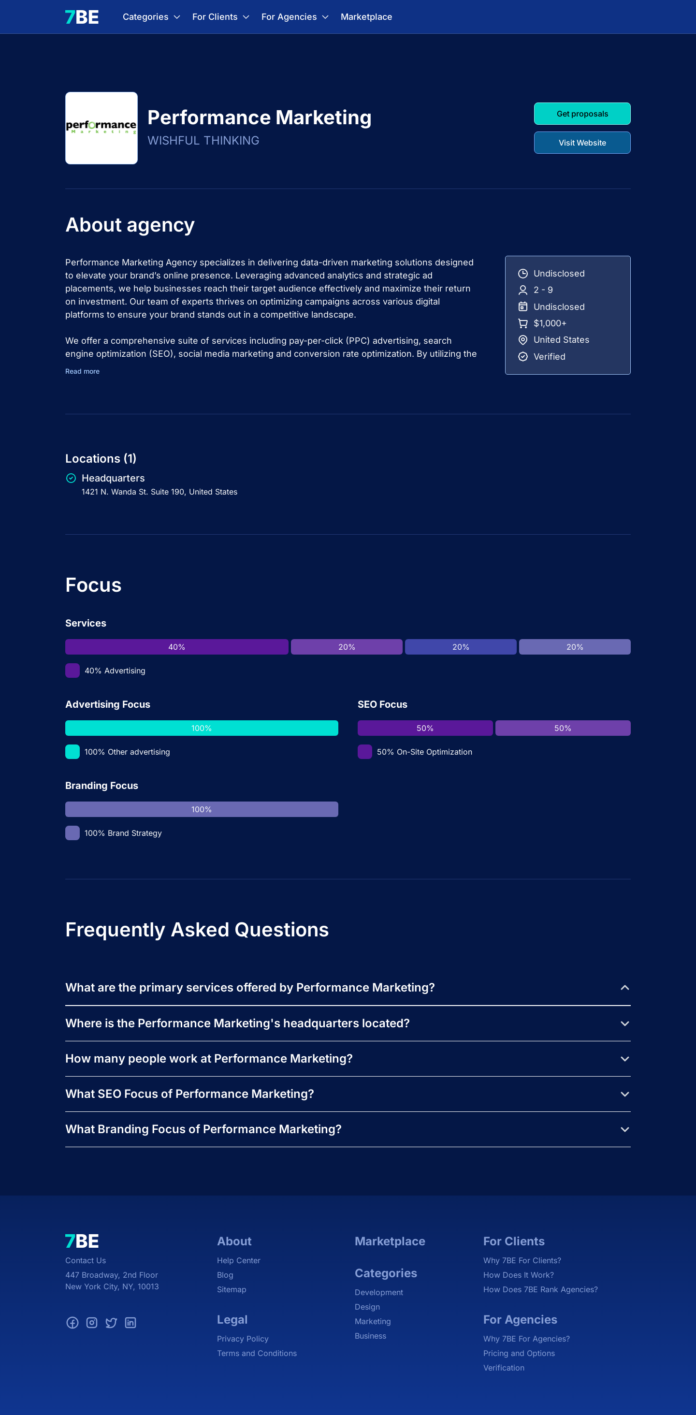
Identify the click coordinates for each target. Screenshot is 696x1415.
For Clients (222, 17)
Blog (225, 1275)
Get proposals (583, 113)
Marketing (373, 1321)
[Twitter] (111, 1324)
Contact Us (85, 1260)
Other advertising (139, 752)
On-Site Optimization (434, 752)
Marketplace (366, 17)
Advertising (124, 670)
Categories (153, 17)
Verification (503, 1367)
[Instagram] (92, 1324)
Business (370, 1336)
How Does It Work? (518, 1275)
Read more (82, 371)
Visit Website (582, 142)
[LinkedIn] (130, 1324)
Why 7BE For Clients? (522, 1260)
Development (379, 1292)
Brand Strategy (135, 833)
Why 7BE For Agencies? (526, 1338)
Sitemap (231, 1289)
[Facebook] (72, 1324)
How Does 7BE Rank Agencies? (540, 1289)
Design (367, 1307)
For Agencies (296, 17)
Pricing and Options (519, 1353)
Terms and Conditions (257, 1353)
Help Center (239, 1260)
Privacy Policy (243, 1338)
